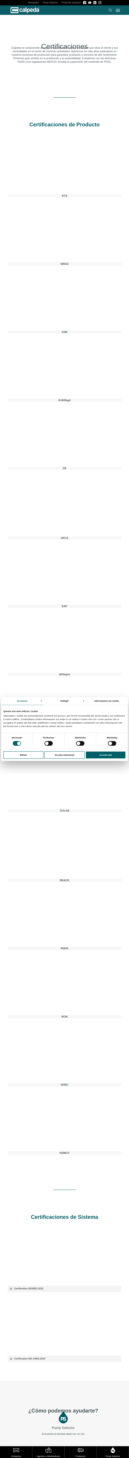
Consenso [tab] (22, 701)
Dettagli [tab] (64, 701)
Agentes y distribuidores (48, 1456)
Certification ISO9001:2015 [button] (26, 1288)
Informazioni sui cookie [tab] (106, 701)
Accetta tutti (105, 755)
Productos (81, 1456)
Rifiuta (23, 755)
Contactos (16, 1456)
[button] (118, 10)
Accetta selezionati (64, 755)
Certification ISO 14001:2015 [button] (27, 1358)
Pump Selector (113, 1456)
